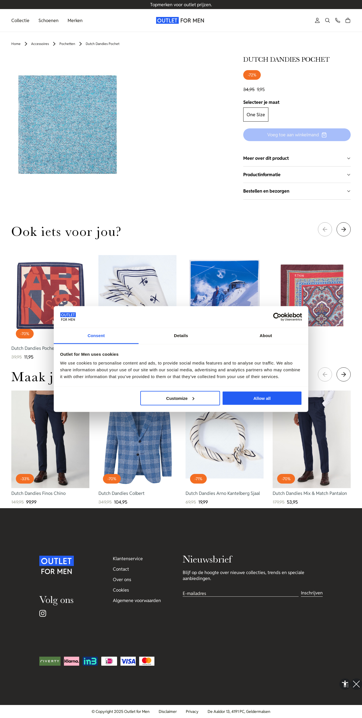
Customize (180, 398)
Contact (121, 569)
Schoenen (48, 20)
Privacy (192, 711)
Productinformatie (297, 175)
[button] (327, 20)
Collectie (20, 20)
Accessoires (40, 44)
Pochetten (67, 44)
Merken (75, 20)
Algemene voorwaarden (137, 600)
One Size (256, 115)
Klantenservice (128, 559)
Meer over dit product (297, 158)
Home (16, 44)
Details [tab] (181, 335)
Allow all (262, 398)
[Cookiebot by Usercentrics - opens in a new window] (277, 317)
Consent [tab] (96, 335)
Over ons (122, 580)
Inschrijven (312, 593)
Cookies (121, 590)
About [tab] (266, 335)
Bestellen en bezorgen (297, 191)
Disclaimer (168, 711)
